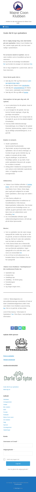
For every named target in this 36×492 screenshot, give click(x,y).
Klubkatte (6, 414)
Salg (4, 422)
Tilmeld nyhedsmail (9, 359)
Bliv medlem (6, 407)
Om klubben (6, 420)
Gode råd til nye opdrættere (11, 387)
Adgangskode (8, 449)
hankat (26, 92)
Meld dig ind (6, 389)
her (4, 64)
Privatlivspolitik (18, 484)
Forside (5, 412)
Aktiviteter (6, 399)
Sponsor (5, 425)
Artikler (5, 404)
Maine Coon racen (8, 417)
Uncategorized (7, 427)
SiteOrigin (17, 488)
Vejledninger (6, 430)
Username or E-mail (10, 441)
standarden (26, 85)
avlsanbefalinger (19, 88)
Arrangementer (7, 402)
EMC (4, 409)
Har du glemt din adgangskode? (18, 469)
